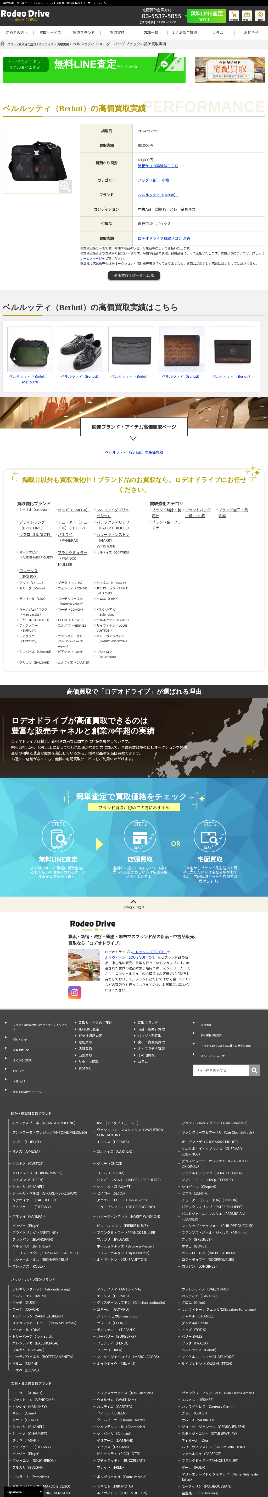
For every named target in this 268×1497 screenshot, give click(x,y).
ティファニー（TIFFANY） (32, 1169)
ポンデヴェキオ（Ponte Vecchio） (123, 1429)
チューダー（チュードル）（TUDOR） (73, 522)
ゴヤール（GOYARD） (114, 1266)
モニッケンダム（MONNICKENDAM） (42, 1445)
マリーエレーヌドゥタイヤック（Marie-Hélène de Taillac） (220, 1429)
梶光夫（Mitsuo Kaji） (29, 1452)
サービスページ (91, 259)
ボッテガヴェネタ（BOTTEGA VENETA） (43, 1313)
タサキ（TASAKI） (26, 1392)
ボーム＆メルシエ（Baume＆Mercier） (126, 1208)
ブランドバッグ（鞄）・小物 (196, 512)
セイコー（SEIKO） (112, 1155)
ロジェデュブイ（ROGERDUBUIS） (209, 1221)
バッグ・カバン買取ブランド (31, 1239)
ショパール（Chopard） (200, 1148)
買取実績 (117, 32)
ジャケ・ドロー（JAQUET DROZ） (208, 1142)
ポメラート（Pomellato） (31, 1429)
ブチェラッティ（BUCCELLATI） (122, 1413)
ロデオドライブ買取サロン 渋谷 (164, 238)
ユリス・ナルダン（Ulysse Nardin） (124, 1214)
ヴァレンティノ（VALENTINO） (206, 1246)
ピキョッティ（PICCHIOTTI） (119, 1406)
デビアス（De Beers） (114, 1399)
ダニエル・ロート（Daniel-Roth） (123, 1162)
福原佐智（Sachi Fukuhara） (203, 1452)
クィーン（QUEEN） (113, 1365)
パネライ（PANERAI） (74, 531)
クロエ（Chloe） (194, 1259)
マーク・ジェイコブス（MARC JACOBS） (129, 1313)
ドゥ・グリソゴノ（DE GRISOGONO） (127, 1169)
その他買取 (146, 1047)
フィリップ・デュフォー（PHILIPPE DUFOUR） (218, 1187)
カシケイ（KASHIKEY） (30, 1359)
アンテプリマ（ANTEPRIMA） (120, 1246)
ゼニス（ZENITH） (196, 1155)
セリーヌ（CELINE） (113, 1280)
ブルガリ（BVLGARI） (114, 1201)
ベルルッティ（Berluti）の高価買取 (134, 452)
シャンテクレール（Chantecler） (122, 1379)
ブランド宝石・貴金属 (233, 512)
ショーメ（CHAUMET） (115, 1148)
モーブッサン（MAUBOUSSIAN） (207, 1438)
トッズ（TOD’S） (195, 1286)
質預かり (85, 1060)
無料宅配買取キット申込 (27, 1059)
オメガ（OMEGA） (71, 510)
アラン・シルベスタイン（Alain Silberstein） (216, 1084)
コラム (217, 32)
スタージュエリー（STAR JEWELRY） (210, 1386)
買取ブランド (84, 32)
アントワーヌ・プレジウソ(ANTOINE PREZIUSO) (49, 1094)
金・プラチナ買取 (151, 1041)
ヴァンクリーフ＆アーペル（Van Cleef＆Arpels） (219, 1094)
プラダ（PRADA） (196, 1300)
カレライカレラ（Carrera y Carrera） (210, 1359)
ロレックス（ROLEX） (35, 552)
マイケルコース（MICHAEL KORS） (209, 1313)
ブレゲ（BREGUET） (198, 1201)
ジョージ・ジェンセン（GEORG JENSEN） (214, 1379)
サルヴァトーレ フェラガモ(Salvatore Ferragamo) (219, 1266)
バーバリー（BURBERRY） (117, 1293)
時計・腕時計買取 (151, 1021)
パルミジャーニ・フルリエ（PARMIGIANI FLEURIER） (213, 1178)
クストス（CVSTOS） (29, 1125)
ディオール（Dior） (27, 1286)
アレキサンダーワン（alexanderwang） (42, 1246)
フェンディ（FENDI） (113, 1300)
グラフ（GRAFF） (26, 1372)
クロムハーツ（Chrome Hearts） (122, 1372)
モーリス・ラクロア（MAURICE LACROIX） (46, 1214)
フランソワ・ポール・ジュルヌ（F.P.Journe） (216, 1194)
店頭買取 (85, 1041)
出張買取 (85, 1047)
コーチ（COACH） (26, 1266)
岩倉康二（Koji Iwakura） (201, 1445)
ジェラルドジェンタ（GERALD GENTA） (213, 1135)
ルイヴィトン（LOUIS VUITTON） (131, 949)
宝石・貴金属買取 (151, 1034)
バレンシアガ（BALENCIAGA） (36, 1300)
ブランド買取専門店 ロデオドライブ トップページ (40, 1017)
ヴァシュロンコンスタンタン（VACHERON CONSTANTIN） (130, 1094)
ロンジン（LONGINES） (200, 1228)
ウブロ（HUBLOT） (33, 531)
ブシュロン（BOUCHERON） (35, 1413)
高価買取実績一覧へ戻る (134, 276)
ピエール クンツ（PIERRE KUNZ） (123, 1187)
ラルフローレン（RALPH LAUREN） (209, 1214)
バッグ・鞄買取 (149, 1028)
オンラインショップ (212, 1040)
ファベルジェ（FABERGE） (203, 1406)
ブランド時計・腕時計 (166, 512)
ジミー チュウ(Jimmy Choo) (117, 1273)
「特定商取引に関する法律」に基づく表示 (227, 1030)
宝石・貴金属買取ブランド (29, 1338)
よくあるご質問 (184, 32)
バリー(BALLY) (192, 1293)
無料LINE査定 (89, 1021)
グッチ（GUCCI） (110, 1125)
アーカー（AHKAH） (28, 1345)
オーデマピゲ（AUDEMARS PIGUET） (211, 1104)
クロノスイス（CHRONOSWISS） (38, 1135)
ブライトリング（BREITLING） (30, 522)
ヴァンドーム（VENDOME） (34, 1352)
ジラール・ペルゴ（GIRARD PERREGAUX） (45, 1155)
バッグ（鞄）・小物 (153, 180)
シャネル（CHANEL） (29, 1148)
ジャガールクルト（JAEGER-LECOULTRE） (130, 1142)
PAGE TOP (134, 899)
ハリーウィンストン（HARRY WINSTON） (113, 533)
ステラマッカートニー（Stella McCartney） (45, 1280)
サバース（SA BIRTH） (199, 1372)
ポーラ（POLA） (195, 1419)
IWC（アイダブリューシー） (112, 512)
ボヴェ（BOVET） (196, 1208)
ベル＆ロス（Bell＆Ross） (32, 1208)
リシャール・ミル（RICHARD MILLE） (42, 1221)
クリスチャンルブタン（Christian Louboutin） (132, 1259)
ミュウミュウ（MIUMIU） (117, 1320)
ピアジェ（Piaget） (27, 1187)
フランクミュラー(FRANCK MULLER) (210, 1413)
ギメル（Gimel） (25, 1365)
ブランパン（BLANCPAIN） (33, 1201)
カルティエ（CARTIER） (115, 1113)
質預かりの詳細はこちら (158, 166)
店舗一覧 (150, 32)
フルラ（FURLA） (111, 1307)
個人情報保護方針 (210, 1021)
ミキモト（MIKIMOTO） (116, 1438)
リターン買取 (89, 1053)
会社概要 (203, 1015)
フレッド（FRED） (111, 1419)
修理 (258, 14)
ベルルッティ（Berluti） (158, 195)
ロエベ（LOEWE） (26, 1327)
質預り (243, 14)
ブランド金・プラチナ (166, 522)
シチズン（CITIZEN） (29, 1142)
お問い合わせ (19, 1052)
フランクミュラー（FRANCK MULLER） (74, 544)
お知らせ (251, 32)
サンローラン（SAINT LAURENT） (38, 1273)
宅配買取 (85, 1034)
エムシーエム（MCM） (30, 1253)
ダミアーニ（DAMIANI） (116, 1392)
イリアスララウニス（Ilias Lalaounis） (126, 1345)
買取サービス (50, 32)
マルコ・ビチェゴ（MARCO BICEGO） (42, 1438)
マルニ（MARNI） (26, 1320)
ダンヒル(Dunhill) (195, 1280)
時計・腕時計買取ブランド (29, 1077)
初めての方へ (17, 32)
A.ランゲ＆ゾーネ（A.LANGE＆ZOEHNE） (44, 1084)
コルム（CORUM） (112, 1135)
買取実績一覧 (19, 1033)
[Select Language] (23, 1492)
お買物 (227, 14)
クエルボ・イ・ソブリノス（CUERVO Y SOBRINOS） (212, 1113)
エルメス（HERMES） (114, 1104)
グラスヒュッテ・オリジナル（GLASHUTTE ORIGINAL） (215, 1125)
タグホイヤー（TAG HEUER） (35, 1162)
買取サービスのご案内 (96, 1015)
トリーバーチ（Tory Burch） (33, 1293)
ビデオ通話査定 (90, 1028)
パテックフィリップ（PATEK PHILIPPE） (111, 522)
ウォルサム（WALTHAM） (117, 1352)
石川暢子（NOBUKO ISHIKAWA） (123, 1452)
